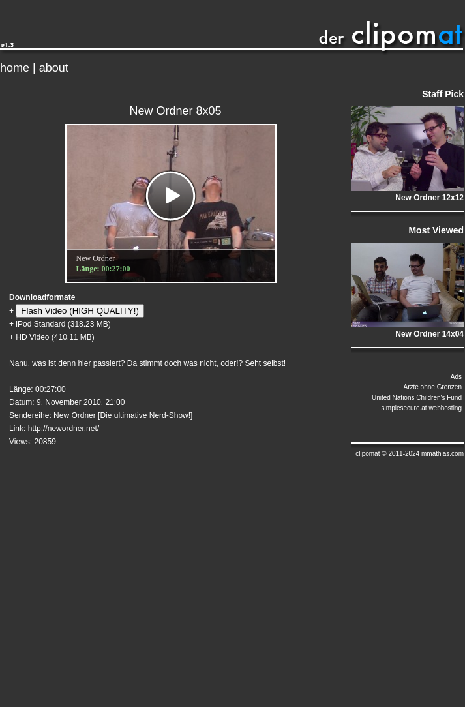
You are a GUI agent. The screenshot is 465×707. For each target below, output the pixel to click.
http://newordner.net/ (63, 428)
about (53, 67)
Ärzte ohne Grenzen (433, 387)
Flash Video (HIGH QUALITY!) (79, 311)
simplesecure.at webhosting (422, 408)
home (14, 67)
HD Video (32, 337)
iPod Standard (40, 324)
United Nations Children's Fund (417, 397)
